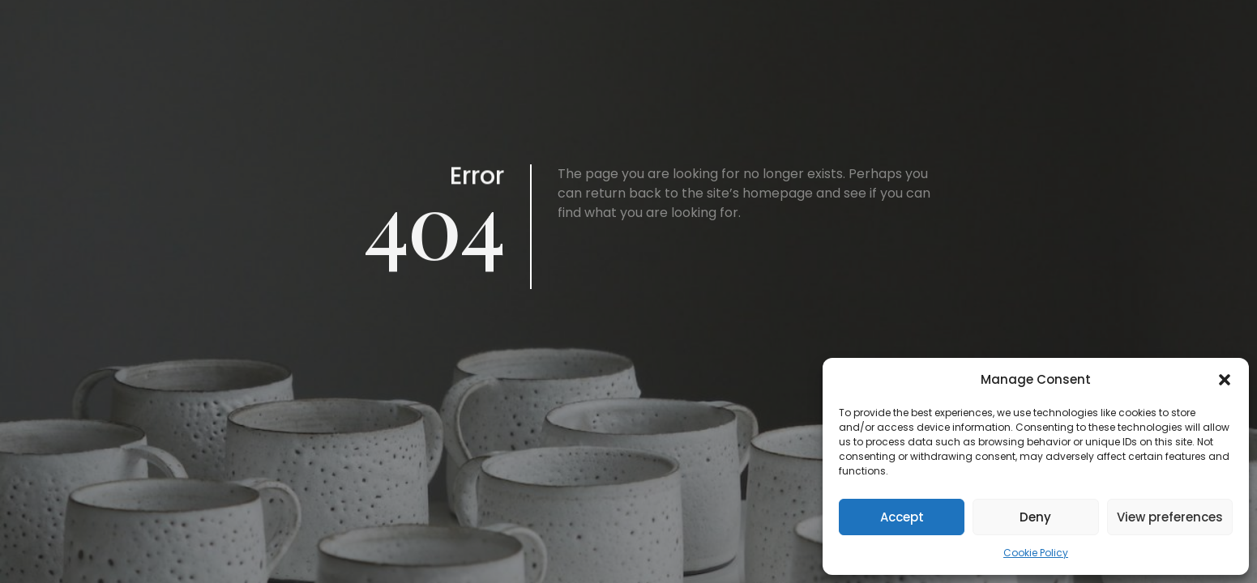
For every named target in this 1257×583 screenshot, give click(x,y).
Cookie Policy (1035, 553)
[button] (1224, 380)
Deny (1035, 517)
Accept (902, 517)
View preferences (1170, 517)
